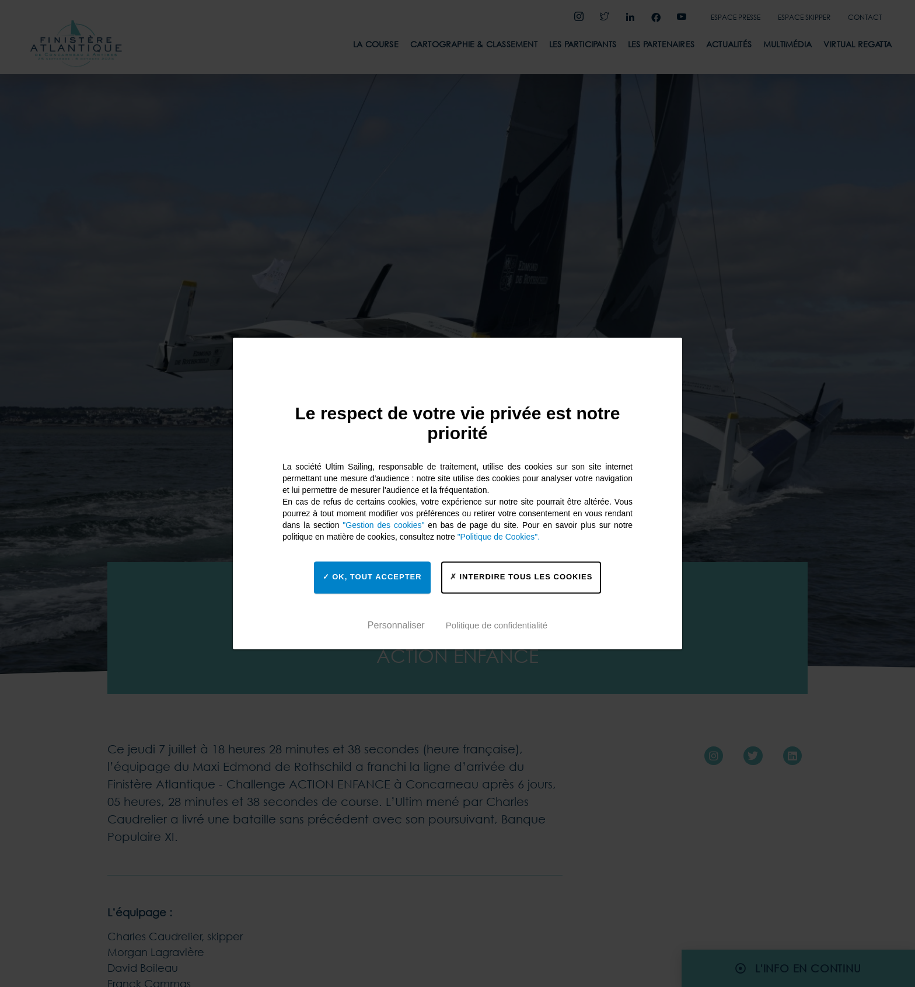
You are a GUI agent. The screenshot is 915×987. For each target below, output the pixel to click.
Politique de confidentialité (496, 625)
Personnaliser (396, 625)
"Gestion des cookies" (383, 525)
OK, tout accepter (372, 576)
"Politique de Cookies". (499, 536)
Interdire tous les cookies (521, 576)
